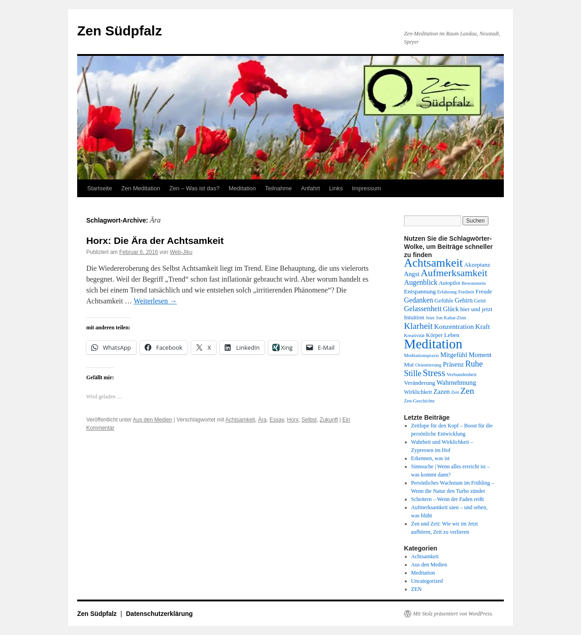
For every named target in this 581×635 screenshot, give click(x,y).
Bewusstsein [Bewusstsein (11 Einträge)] (474, 283)
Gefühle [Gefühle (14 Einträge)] (443, 300)
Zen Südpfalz (119, 30)
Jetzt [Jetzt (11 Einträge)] (430, 317)
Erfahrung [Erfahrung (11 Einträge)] (447, 291)
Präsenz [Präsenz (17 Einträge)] (453, 364)
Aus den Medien (152, 420)
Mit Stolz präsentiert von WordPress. (453, 613)
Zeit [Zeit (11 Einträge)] (455, 392)
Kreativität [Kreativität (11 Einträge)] (414, 335)
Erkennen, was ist (430, 458)
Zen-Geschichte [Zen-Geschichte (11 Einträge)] (419, 400)
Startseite (99, 188)
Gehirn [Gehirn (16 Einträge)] (464, 300)
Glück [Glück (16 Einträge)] (451, 309)
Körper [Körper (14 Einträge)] (434, 335)
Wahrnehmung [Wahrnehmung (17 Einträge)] (456, 382)
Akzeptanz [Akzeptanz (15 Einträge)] (477, 264)
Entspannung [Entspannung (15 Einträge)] (420, 291)
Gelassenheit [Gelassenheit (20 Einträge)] (423, 309)
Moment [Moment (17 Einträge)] (479, 354)
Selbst (308, 420)
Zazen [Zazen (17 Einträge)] (441, 391)
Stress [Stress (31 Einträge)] (434, 373)
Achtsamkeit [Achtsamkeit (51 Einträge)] (433, 262)
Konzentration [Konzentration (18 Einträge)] (454, 326)
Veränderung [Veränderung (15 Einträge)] (419, 382)
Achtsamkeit (240, 420)
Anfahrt (310, 188)
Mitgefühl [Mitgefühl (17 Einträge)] (453, 354)
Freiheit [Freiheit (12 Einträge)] (466, 291)
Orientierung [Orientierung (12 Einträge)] (428, 364)
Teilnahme (278, 188)
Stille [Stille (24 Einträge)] (412, 373)
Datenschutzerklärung (159, 613)
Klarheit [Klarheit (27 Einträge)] (418, 326)
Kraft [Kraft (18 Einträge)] (482, 326)
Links (336, 188)
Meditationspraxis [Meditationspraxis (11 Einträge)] (421, 355)
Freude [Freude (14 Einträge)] (484, 291)
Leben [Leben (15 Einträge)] (451, 335)
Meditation (242, 188)
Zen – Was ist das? (194, 188)
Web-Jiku (181, 252)
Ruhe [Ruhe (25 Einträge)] (474, 363)
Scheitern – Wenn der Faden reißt (447, 499)
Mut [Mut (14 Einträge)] (409, 364)
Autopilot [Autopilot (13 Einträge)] (449, 283)
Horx (292, 420)
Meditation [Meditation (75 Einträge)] (433, 344)
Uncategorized (427, 581)
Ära (262, 420)
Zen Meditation (140, 188)
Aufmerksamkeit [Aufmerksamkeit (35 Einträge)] (454, 273)
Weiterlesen (155, 301)
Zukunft (329, 420)
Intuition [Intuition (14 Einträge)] (414, 317)
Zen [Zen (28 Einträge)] (467, 391)
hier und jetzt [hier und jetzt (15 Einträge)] (476, 309)
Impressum (366, 188)
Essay (277, 420)
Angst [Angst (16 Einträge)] (411, 274)
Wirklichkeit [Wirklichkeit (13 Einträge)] (418, 392)
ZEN (416, 589)
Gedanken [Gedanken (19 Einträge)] (418, 300)
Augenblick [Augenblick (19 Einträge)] (421, 282)
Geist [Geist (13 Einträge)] (480, 301)
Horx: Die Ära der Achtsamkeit (155, 240)
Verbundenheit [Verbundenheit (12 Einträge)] (462, 374)
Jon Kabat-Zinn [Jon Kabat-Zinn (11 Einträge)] (451, 317)
